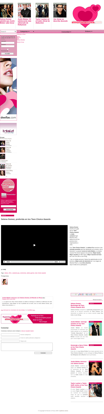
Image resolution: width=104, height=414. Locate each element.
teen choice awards (40, 273)
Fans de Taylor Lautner (8, 149)
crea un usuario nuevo (27, 331)
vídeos (38, 3)
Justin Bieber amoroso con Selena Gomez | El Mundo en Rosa (22, 298)
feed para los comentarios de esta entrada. (13, 310)
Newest (1, 138)
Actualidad (4, 3)
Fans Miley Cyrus (9, 171)
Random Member (21, 40)
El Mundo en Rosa (21, 34)
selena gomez (30, 273)
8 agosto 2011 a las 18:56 (8, 299)
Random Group (20, 42)
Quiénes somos (63, 410)
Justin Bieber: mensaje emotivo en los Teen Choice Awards (79, 323)
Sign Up (19, 37)
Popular (9, 138)
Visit (18, 38)
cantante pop (15, 273)
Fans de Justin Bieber (8, 142)
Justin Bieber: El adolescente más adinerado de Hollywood (24, 22)
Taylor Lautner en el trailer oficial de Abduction (43, 21)
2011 (10, 273)
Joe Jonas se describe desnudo (60, 20)
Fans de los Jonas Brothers (9, 165)
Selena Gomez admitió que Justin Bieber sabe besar (7, 21)
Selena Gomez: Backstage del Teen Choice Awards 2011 (78, 305)
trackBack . (31, 310)
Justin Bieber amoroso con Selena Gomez (79, 362)
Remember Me (7, 50)
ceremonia (23, 273)
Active (5, 138)
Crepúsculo (4, 160)
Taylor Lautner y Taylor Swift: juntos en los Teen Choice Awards (79, 385)
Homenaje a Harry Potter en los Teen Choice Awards (79, 347)
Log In (18, 36)
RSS (1, 57)
